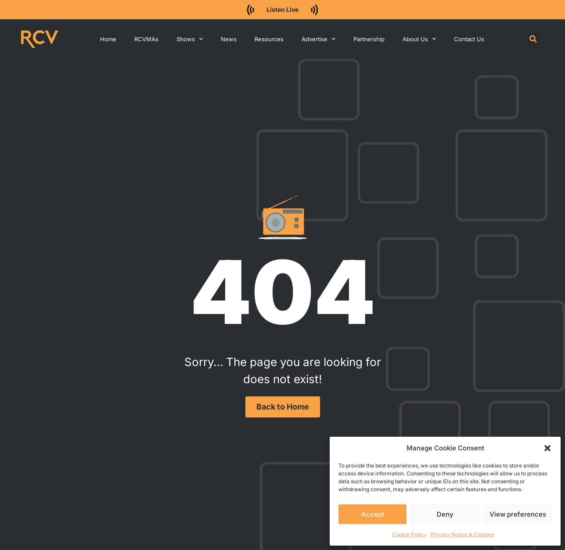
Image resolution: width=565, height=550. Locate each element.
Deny (445, 514)
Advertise (318, 39)
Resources (269, 39)
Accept (372, 514)
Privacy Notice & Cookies (462, 534)
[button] (547, 448)
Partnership (369, 39)
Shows (189, 39)
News (229, 39)
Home (108, 39)
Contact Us (469, 39)
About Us (419, 39)
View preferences (517, 514)
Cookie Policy (409, 534)
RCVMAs (146, 39)
